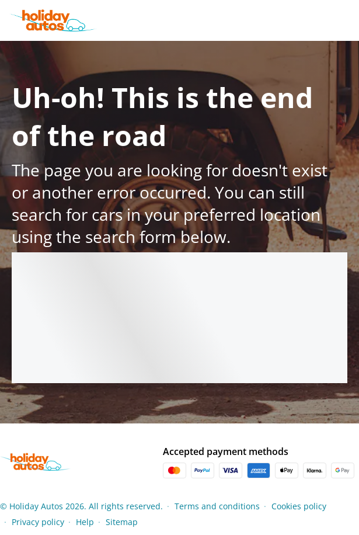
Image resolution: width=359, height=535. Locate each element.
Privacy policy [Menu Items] (38, 521)
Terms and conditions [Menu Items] (217, 506)
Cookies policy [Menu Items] (298, 506)
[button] (355, 514)
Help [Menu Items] (85, 521)
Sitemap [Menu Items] (122, 521)
